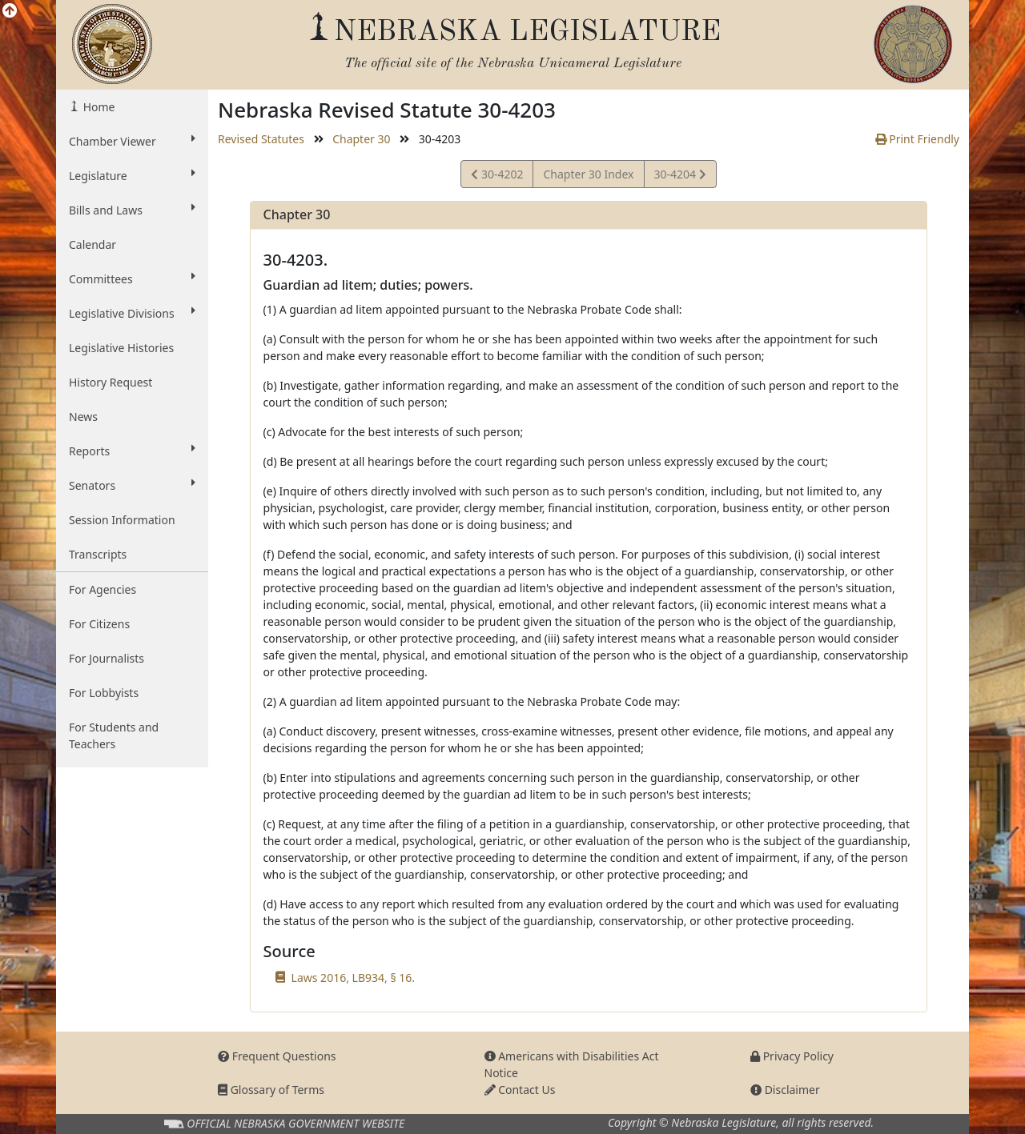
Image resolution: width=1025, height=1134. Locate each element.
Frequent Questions (277, 1056)
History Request (110, 382)
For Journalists (106, 658)
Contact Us (520, 1089)
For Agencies (102, 589)
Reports (132, 451)
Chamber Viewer (132, 141)
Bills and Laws (132, 210)
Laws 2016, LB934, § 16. (353, 977)
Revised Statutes (261, 138)
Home (97, 106)
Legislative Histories (121, 347)
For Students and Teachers (114, 735)
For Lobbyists (104, 692)
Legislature (132, 175)
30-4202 (497, 176)
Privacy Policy (792, 1056)
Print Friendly (917, 138)
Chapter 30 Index (588, 174)
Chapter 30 (361, 138)
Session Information (122, 519)
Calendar (92, 244)
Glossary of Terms (271, 1089)
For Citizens (99, 623)
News (83, 416)
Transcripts (98, 554)
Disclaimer (785, 1089)
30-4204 (679, 176)
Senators (132, 485)
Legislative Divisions (132, 313)
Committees (132, 278)
